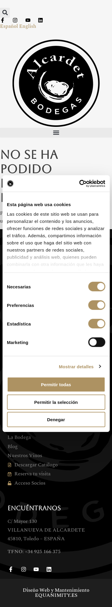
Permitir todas (56, 384)
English (27, 26)
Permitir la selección (56, 401)
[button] (5, 13)
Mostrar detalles (76, 366)
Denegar (56, 419)
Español (9, 26)
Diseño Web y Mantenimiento (56, 592)
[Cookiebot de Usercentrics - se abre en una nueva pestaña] (79, 183)
